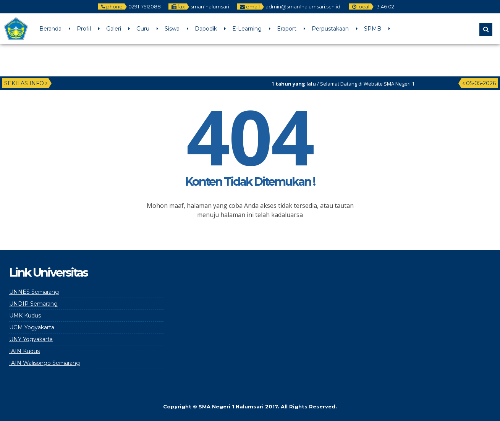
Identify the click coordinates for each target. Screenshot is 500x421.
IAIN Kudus (24, 351)
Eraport (286, 28)
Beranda (50, 28)
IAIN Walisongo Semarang (44, 362)
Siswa (172, 28)
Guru (142, 28)
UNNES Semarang (34, 291)
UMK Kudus (25, 315)
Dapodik (206, 28)
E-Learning (247, 28)
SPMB (372, 28)
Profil (84, 28)
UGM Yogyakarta (31, 327)
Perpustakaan (330, 28)
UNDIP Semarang (33, 303)
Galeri (113, 28)
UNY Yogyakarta (31, 339)
